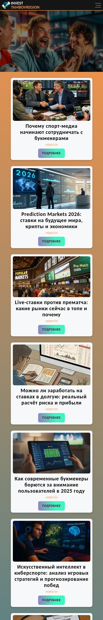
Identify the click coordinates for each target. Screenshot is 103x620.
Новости (51, 145)
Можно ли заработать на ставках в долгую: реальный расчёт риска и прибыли (51, 396)
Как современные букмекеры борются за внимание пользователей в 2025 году (52, 484)
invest (25, 5)
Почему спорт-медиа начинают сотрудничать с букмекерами (51, 132)
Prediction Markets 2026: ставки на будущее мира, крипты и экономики (51, 220)
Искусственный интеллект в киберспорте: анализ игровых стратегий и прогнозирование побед (51, 575)
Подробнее (51, 153)
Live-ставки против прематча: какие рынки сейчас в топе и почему (51, 308)
